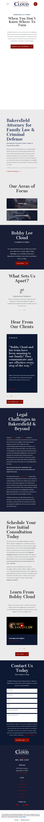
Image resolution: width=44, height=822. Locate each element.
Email (8, 705)
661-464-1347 (22, 760)
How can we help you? (13, 715)
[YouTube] (27, 805)
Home (22, 781)
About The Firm (22, 784)
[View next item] (24, 310)
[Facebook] (17, 805)
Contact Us (22, 797)
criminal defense (23, 476)
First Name (10, 690)
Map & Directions (22, 773)
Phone (8, 700)
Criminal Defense (22, 790)
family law (23, 437)
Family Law (22, 787)
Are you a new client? (12, 710)
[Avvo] (20, 805)
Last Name (10, 695)
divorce (13, 437)
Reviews (22, 794)
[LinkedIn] (24, 805)
